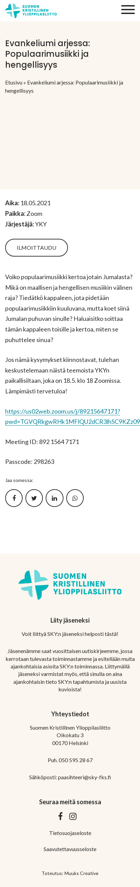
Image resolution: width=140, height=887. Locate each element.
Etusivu (13, 82)
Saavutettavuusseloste (70, 849)
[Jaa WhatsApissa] (75, 498)
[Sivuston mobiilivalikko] (128, 10)
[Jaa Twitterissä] (34, 498)
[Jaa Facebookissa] (14, 498)
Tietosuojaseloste (70, 833)
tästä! (111, 633)
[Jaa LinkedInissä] (54, 498)
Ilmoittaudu (36, 247)
